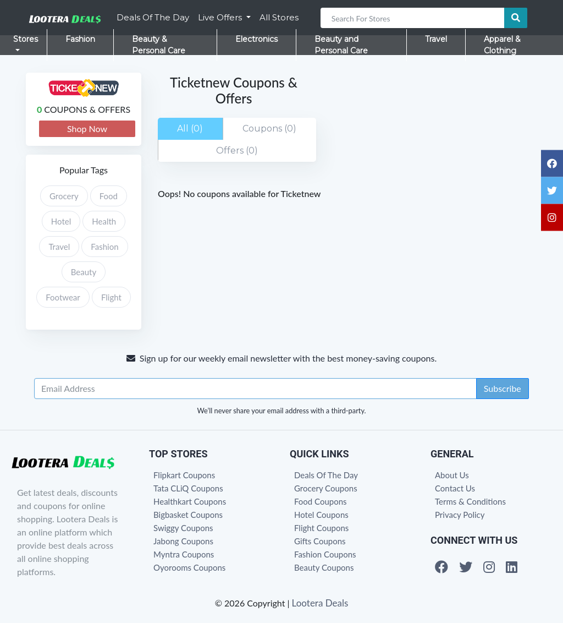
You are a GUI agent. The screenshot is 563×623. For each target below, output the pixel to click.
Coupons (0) (269, 128)
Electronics (256, 39)
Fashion (80, 39)
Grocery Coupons (325, 488)
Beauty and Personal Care (341, 45)
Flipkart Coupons (184, 475)
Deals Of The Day (153, 17)
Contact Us (455, 488)
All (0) (190, 128)
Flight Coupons (321, 528)
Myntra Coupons (183, 554)
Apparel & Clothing (502, 45)
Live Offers (221, 17)
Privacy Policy (459, 515)
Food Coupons (320, 501)
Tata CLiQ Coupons (188, 488)
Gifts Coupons (320, 541)
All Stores (279, 17)
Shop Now (87, 128)
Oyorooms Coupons (189, 567)
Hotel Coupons (321, 515)
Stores (25, 39)
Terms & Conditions (470, 501)
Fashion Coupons (325, 554)
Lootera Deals (320, 603)
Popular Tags (83, 170)
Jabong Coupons (183, 541)
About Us (452, 475)
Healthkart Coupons (189, 501)
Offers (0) (237, 150)
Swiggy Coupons (183, 528)
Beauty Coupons (324, 567)
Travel (436, 39)
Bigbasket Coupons (188, 515)
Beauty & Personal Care (158, 45)
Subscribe (502, 388)
